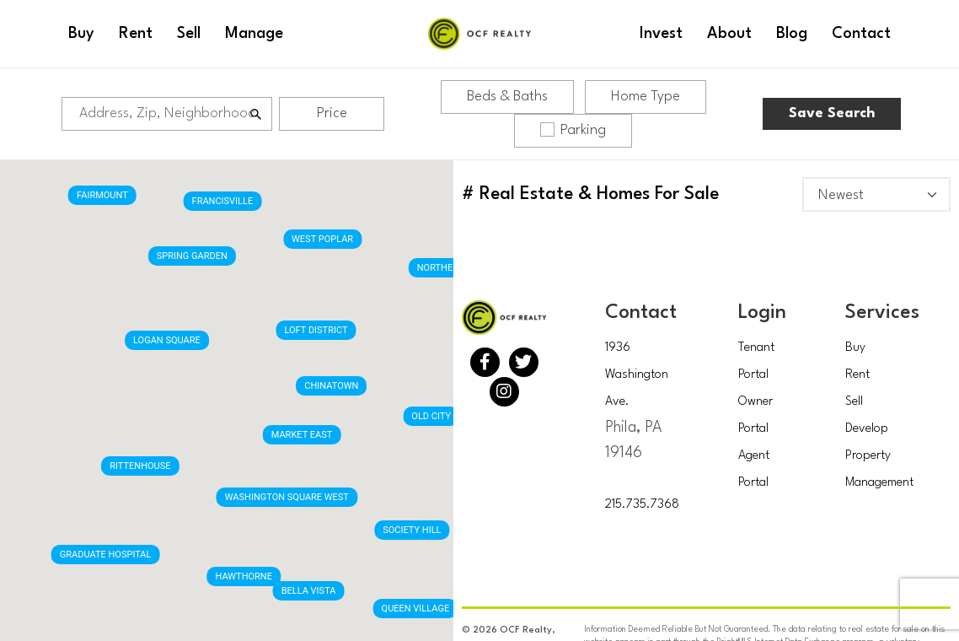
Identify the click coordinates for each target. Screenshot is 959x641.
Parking (573, 129)
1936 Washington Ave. (636, 375)
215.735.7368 (642, 504)
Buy (855, 348)
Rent (857, 375)
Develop (866, 429)
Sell (854, 402)
